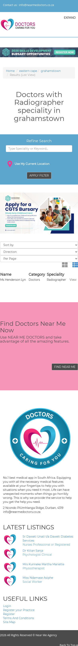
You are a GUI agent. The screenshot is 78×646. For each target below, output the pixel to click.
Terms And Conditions (18, 618)
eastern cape (28, 71)
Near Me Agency (46, 635)
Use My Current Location (27, 164)
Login (7, 606)
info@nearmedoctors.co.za (36, 5)
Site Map (9, 622)
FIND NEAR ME (64, 367)
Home (10, 71)
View (73, 280)
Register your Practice (18, 610)
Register (9, 614)
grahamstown (51, 71)
